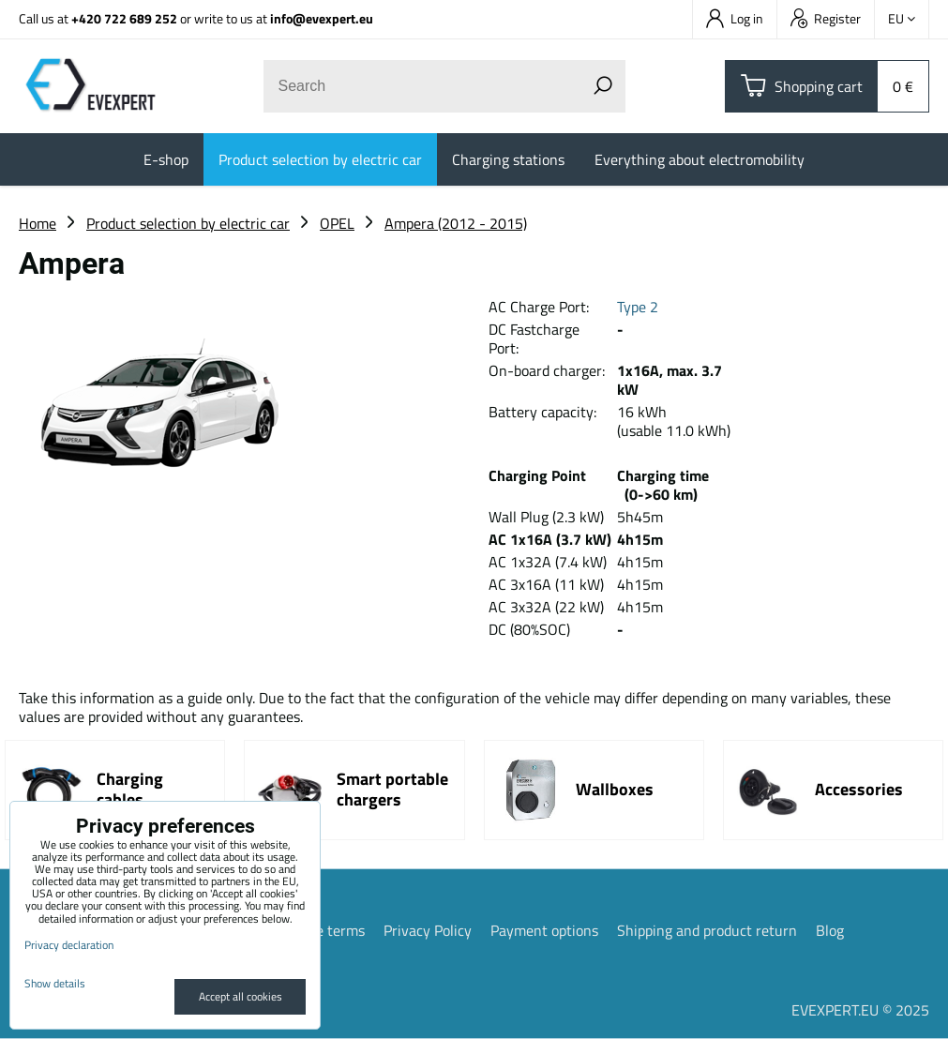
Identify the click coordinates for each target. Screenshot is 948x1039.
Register (825, 18)
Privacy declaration (68, 945)
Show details (54, 983)
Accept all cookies (240, 996)
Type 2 (637, 306)
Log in (734, 18)
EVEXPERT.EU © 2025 (860, 1010)
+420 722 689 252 (124, 18)
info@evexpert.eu (321, 18)
